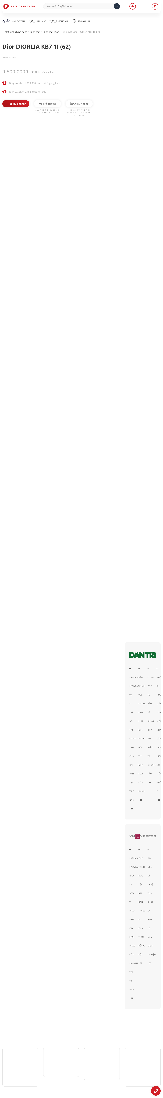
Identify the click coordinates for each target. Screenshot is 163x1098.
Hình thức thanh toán (69, 1042)
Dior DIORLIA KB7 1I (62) (24, 138)
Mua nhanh (18, 103)
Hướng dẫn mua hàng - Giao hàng (76, 1038)
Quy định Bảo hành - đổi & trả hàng (77, 1047)
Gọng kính (61, 21)
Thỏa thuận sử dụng (123, 1038)
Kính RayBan (13, 21)
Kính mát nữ (55, 329)
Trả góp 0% (47, 103)
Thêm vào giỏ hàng (44, 71)
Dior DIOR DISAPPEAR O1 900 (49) (95, 763)
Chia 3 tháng (79, 103)
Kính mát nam (33, 329)
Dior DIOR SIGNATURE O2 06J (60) (68, 763)
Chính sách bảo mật (123, 1033)
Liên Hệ (62, 1033)
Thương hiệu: (7, 57)
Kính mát (38, 21)
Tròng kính (84, 21)
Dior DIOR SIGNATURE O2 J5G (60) (40, 763)
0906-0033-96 (18, 1068)
